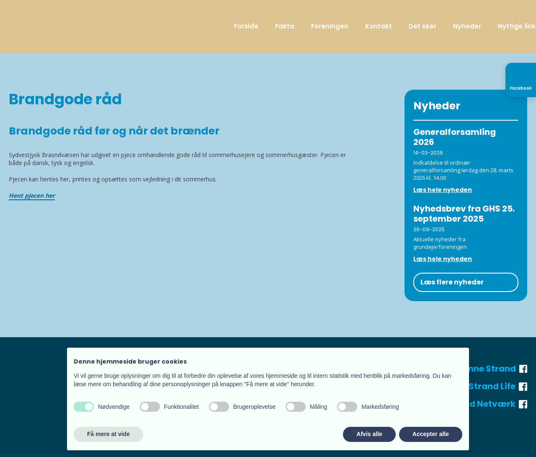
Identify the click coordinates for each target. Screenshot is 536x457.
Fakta (284, 26)
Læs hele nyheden (442, 190)
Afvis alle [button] (369, 434)
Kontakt (378, 26)
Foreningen (329, 26)
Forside (246, 26)
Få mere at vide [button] (108, 434)
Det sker (422, 26)
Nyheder (467, 26)
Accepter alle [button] (430, 434)
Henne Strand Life (483, 386)
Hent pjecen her (32, 195)
